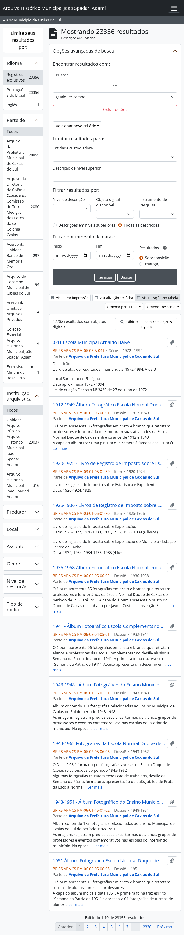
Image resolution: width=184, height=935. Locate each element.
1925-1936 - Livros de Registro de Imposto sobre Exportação (109, 505)
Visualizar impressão (69, 297)
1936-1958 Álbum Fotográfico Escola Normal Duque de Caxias (109, 567)
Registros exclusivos (23, 77)
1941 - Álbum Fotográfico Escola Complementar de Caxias (109, 626)
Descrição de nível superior (77, 168)
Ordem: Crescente (161, 307)
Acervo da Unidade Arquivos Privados (23, 311)
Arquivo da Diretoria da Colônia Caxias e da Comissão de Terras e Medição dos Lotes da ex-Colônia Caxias (23, 206)
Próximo (164, 926)
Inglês (23, 106)
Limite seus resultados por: (23, 40)
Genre (13, 564)
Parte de (16, 120)
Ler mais (60, 448)
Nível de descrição (17, 584)
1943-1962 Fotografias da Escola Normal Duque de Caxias (109, 743)
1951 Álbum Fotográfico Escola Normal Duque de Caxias (109, 861)
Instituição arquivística (19, 396)
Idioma (14, 63)
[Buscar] (115, 75)
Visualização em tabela (157, 297)
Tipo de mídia (15, 607)
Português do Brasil (23, 92)
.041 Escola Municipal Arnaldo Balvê (91, 342)
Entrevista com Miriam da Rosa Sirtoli (23, 372)
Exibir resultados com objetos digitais (146, 324)
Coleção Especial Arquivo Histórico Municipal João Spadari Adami (23, 343)
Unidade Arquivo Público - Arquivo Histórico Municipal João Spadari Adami (23, 442)
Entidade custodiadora (73, 148)
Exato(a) (152, 264)
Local (12, 529)
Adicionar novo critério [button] (76, 125)
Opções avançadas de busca (83, 51)
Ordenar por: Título (122, 307)
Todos (12, 131)
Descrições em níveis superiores (86, 225)
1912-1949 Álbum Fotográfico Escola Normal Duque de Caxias (109, 405)
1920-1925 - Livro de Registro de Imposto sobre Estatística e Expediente (109, 463)
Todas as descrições (141, 225)
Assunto (16, 546)
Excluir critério (115, 109)
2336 (147, 926)
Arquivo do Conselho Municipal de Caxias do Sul (23, 285)
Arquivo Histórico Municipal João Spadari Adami (23, 485)
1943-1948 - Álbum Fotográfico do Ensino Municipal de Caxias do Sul (109, 685)
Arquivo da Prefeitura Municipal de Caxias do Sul (23, 155)
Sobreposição (157, 257)
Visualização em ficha (114, 297)
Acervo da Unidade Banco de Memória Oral (23, 255)
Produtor (16, 512)
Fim (99, 246)
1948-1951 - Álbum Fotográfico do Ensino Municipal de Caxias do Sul (109, 802)
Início (57, 246)
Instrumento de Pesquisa (153, 202)
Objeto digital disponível (108, 202)
